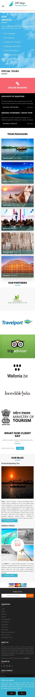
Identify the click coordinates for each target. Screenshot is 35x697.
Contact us (4, 627)
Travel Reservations (11, 55)
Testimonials (5, 622)
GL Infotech (26, 658)
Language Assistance (12, 46)
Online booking (5, 619)
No (22, 693)
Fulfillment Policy (6, 637)
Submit (30, 595)
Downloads (4, 629)
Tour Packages (9, 33)
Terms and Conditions (7, 632)
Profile (3, 611)
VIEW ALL (8, 64)
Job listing (4, 624)
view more (30, 107)
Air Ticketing (9, 38)
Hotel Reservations (11, 50)
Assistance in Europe (12, 42)
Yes (11, 693)
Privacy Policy (5, 635)
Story (20, 448)
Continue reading (9, 521)
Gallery (3, 616)
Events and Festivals (12, 59)
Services (3, 614)
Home (3, 609)
